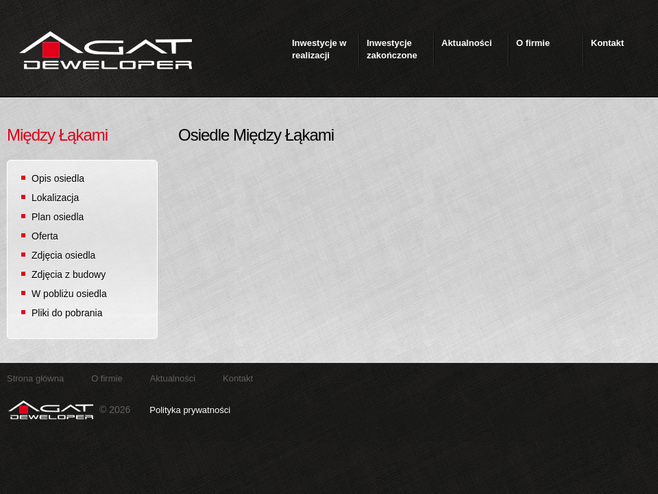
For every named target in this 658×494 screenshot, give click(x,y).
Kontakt (238, 378)
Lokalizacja (55, 197)
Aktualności (172, 378)
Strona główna (35, 378)
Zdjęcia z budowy (69, 274)
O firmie (107, 378)
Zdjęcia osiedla (63, 255)
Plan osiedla (58, 216)
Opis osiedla (58, 178)
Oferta (45, 236)
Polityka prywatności (189, 410)
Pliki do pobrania (67, 312)
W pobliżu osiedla (69, 293)
